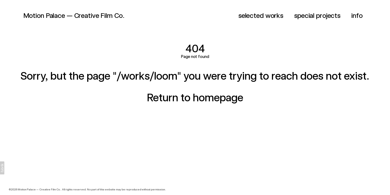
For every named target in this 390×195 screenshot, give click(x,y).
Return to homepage (195, 97)
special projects (317, 15)
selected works (260, 15)
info (357, 15)
